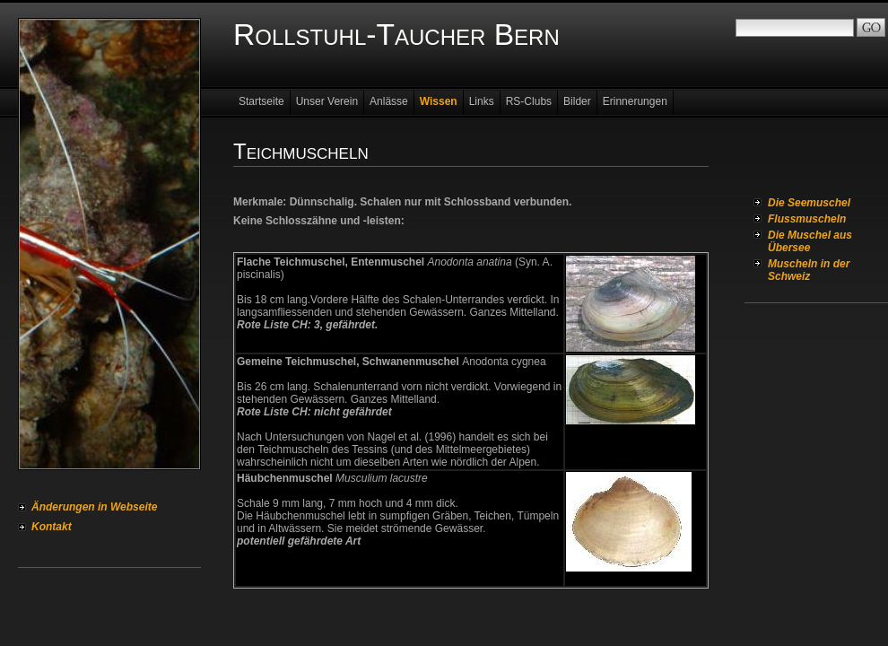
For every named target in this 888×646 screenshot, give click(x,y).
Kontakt (51, 526)
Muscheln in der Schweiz (808, 270)
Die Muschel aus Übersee (810, 241)
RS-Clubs (529, 101)
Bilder (577, 101)
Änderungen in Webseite (94, 507)
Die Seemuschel (809, 202)
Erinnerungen (635, 101)
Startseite (261, 101)
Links (481, 101)
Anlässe (389, 101)
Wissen (438, 101)
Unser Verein (327, 101)
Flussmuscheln (807, 219)
